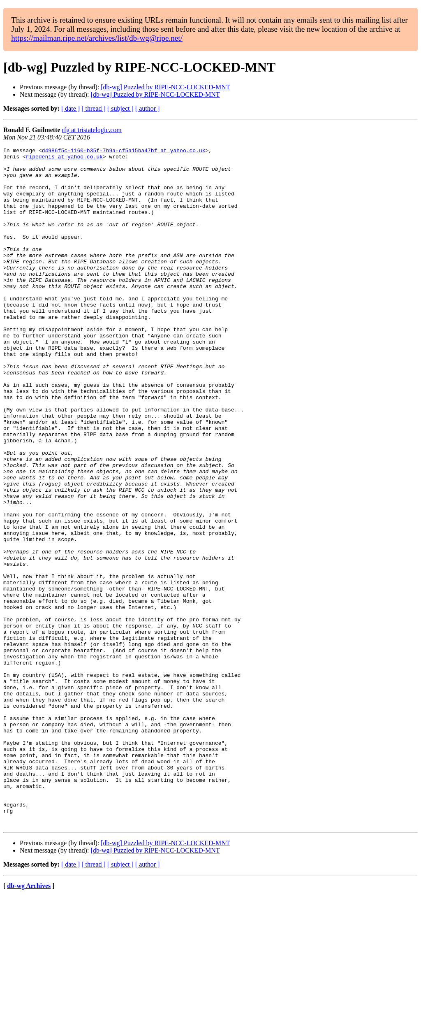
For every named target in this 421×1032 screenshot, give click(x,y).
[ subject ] (120, 108)
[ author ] (147, 108)
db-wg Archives (29, 1021)
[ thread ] (93, 108)
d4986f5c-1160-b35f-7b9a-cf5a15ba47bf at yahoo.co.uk (124, 151)
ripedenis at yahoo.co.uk (64, 159)
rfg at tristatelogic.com (92, 129)
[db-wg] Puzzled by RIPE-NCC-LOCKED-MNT (165, 87)
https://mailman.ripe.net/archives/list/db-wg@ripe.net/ (97, 38)
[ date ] (70, 108)
